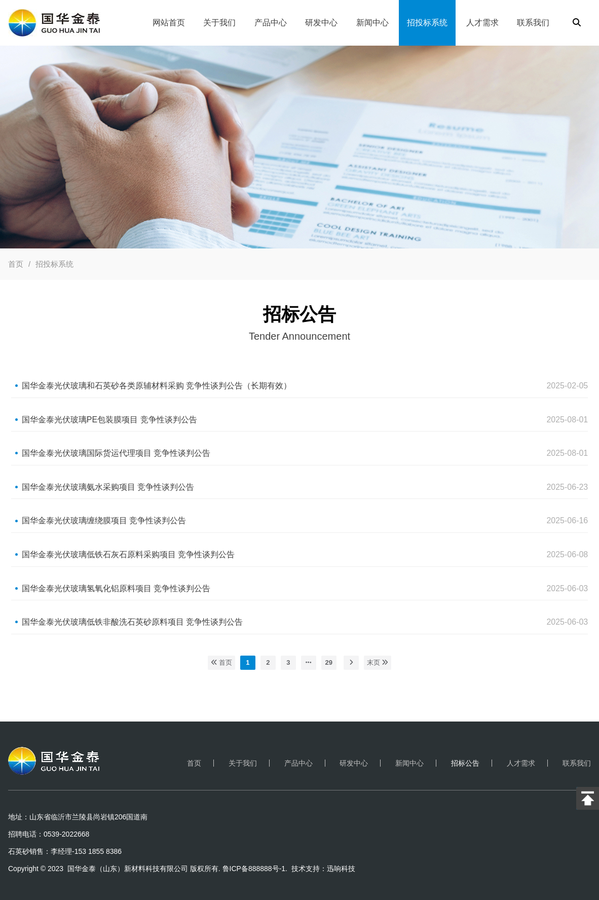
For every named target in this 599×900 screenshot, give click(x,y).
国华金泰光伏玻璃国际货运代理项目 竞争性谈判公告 (116, 453)
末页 (378, 662)
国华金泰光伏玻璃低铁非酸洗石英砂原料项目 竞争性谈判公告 (132, 622)
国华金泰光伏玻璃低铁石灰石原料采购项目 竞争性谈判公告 (128, 554)
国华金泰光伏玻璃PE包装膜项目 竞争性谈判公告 (109, 419)
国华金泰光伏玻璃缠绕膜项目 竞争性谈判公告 (104, 520)
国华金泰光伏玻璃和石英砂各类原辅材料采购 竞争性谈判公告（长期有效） (156, 385)
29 (328, 662)
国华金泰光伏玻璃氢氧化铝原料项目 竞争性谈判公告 (116, 588)
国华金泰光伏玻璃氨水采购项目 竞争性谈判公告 (108, 487)
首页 (15, 264)
